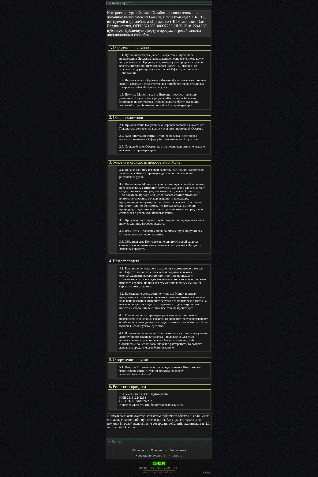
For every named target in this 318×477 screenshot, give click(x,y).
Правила (156, 451)
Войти (114, 441)
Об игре (138, 451)
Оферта (178, 457)
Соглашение (178, 451)
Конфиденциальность (150, 457)
